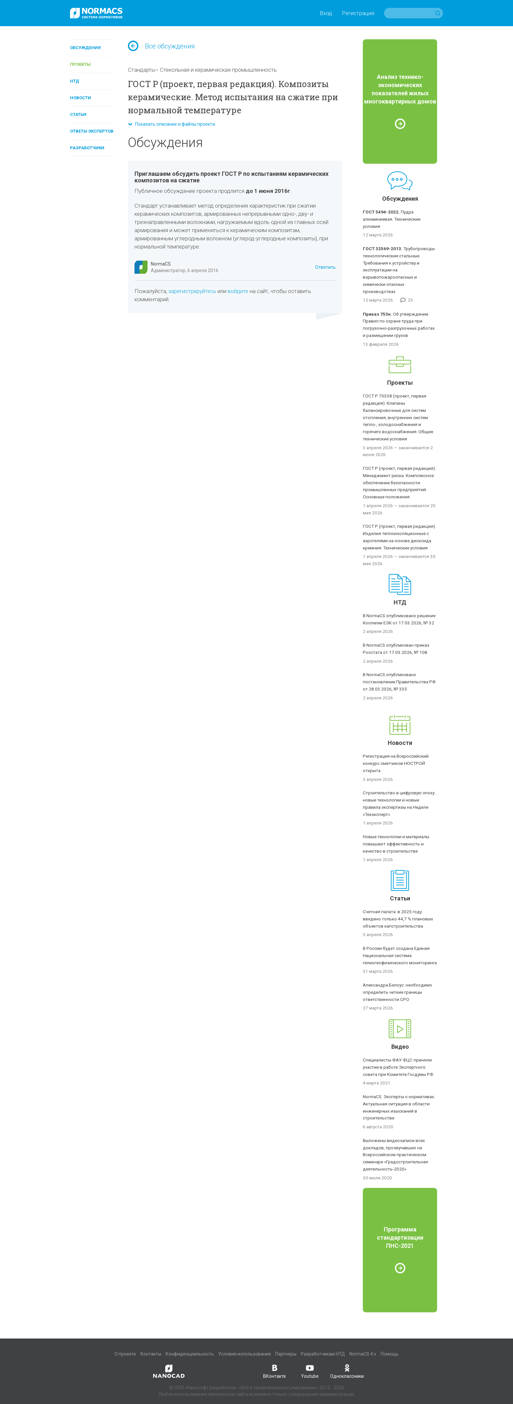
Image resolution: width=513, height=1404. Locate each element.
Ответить (325, 267)
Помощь (389, 1354)
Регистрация (358, 13)
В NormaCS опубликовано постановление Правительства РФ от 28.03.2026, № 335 (399, 682)
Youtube (310, 1371)
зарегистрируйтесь (192, 291)
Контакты (150, 1354)
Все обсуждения (161, 46)
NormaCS (161, 264)
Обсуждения (85, 47)
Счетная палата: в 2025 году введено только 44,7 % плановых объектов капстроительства (398, 919)
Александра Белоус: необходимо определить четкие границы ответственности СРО (397, 992)
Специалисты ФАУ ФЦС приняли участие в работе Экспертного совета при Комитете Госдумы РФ (398, 1067)
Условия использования (244, 1354)
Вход (326, 13)
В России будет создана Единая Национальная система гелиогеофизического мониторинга (400, 955)
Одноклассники (347, 1371)
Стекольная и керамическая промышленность (218, 69)
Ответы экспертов (92, 131)
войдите (238, 291)
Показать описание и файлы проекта (171, 124)
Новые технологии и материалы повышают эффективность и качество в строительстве (396, 844)
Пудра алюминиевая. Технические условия (391, 219)
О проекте (125, 1354)
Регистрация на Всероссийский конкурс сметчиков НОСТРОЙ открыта (396, 763)
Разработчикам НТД (323, 1354)
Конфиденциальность (190, 1354)
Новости (80, 97)
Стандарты (141, 69)
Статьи (78, 114)
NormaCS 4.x (362, 1354)
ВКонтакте (274, 1371)
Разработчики (87, 147)
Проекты (80, 64)
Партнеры (285, 1354)
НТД (74, 81)
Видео (400, 1046)
